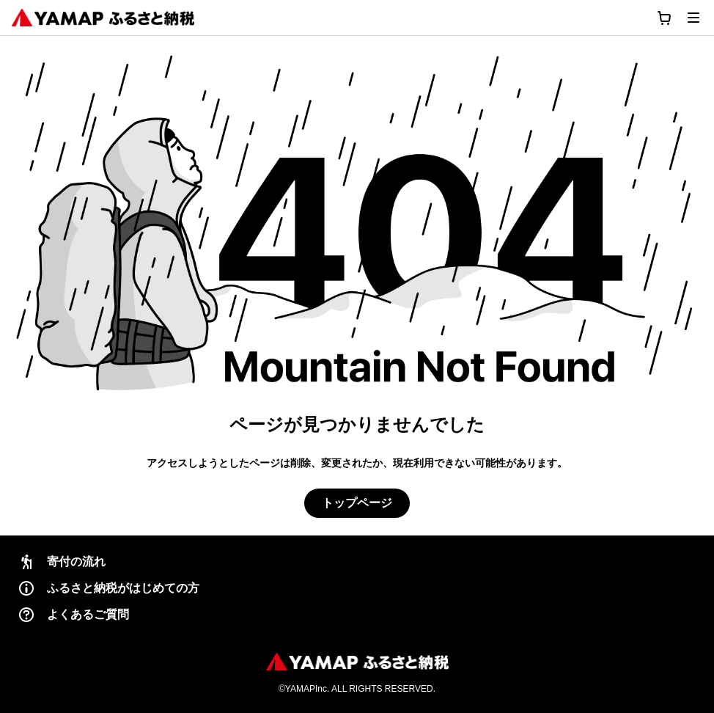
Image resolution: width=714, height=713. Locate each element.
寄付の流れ (62, 562)
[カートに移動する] (664, 17)
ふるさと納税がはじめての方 (108, 588)
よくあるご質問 (73, 615)
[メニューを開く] (693, 17)
